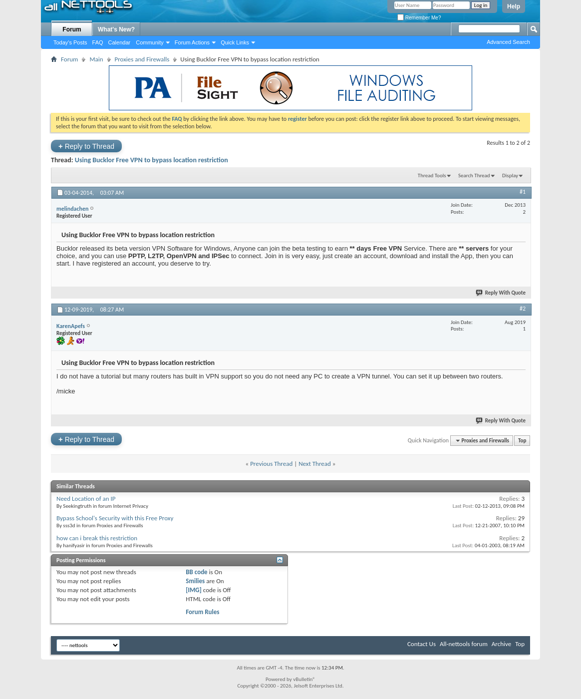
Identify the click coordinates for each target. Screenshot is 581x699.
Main (96, 59)
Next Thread (314, 463)
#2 (523, 308)
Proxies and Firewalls (142, 59)
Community (150, 42)
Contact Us (421, 644)
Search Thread (474, 175)
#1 (523, 191)
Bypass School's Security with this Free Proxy (114, 518)
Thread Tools (432, 175)
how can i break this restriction (96, 538)
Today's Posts (70, 42)
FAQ (97, 42)
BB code (196, 572)
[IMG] (194, 590)
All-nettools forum (464, 644)
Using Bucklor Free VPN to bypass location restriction (151, 160)
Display (510, 175)
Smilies (195, 581)
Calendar (119, 42)
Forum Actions (192, 42)
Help (513, 6)
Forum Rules (202, 612)
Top (522, 440)
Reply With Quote (501, 293)
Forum (71, 29)
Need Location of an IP (86, 498)
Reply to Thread (86, 146)
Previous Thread (271, 463)
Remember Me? (419, 17)
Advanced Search (508, 42)
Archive (501, 644)
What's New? (116, 29)
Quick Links (235, 42)
